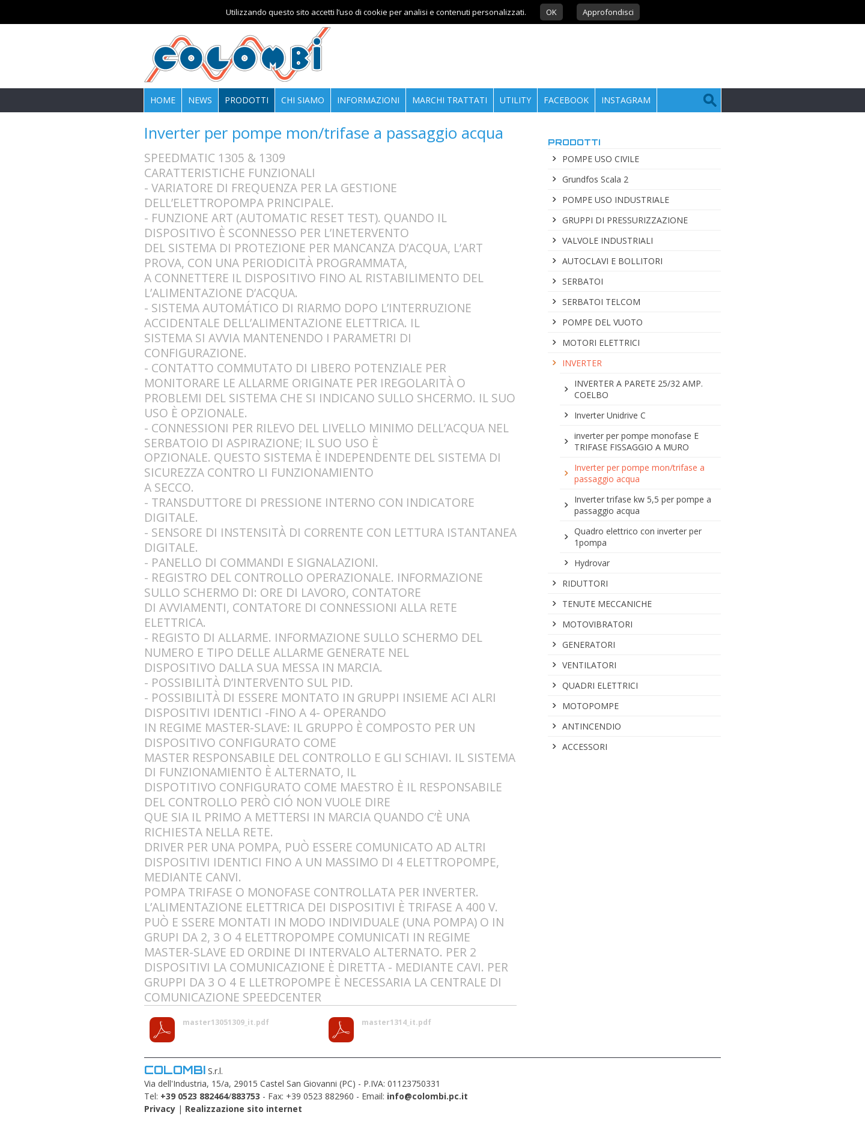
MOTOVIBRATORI (597, 624)
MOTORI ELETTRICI (601, 342)
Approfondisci (608, 12)
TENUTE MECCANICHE (607, 603)
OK (551, 12)
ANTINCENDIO (591, 726)
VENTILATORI (589, 665)
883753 (245, 1096)
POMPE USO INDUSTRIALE (615, 199)
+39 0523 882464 (194, 1096)
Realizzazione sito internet (243, 1108)
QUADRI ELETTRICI (600, 685)
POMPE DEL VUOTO (602, 322)
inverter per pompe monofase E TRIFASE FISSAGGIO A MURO (636, 441)
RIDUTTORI (585, 583)
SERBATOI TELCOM (601, 301)
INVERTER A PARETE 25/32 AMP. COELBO (638, 389)
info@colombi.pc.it (427, 1096)
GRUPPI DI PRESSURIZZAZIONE (625, 220)
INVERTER (582, 363)
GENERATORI (588, 644)
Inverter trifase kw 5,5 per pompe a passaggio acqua (642, 505)
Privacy (159, 1108)
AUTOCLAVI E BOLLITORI (612, 261)
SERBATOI (582, 281)
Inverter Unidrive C (610, 415)
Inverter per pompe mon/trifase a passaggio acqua (639, 473)
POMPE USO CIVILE (600, 159)
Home (162, 100)
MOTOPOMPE (590, 706)
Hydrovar (592, 563)
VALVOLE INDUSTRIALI (607, 240)
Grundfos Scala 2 (595, 179)
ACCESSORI (584, 746)
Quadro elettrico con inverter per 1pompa (638, 536)
